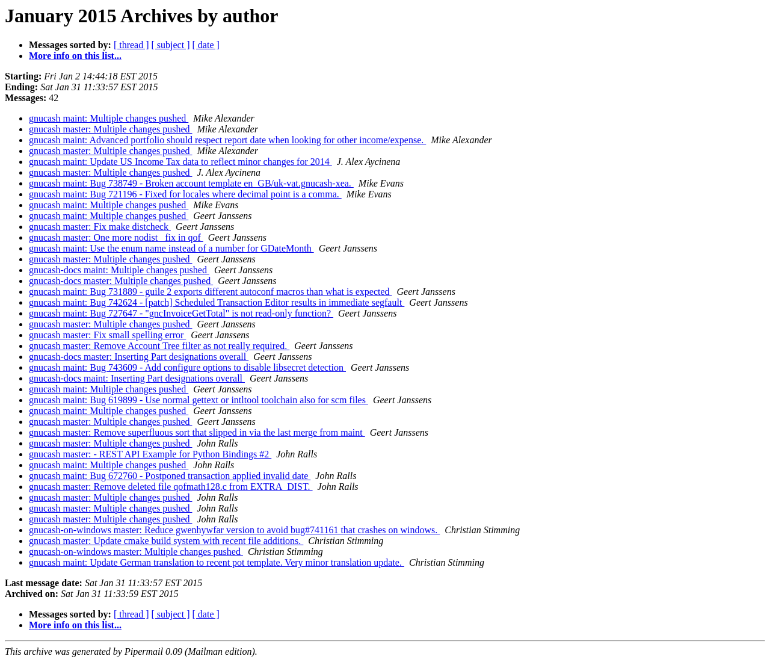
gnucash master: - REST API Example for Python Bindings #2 (150, 454)
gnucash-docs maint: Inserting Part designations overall (137, 378)
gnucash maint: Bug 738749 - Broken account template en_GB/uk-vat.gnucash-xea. (191, 183)
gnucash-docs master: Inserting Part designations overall (138, 356)
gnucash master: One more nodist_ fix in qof (116, 237)
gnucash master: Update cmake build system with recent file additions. (166, 541)
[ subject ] (171, 45)
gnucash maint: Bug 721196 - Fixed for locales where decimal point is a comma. (185, 194)
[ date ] (206, 45)
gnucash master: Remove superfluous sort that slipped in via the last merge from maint (197, 432)
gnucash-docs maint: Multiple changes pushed (119, 270)
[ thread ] (131, 45)
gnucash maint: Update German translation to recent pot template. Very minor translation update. (216, 562)
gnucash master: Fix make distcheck (100, 226)
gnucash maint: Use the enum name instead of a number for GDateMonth (171, 248)
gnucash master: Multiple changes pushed (110, 129)
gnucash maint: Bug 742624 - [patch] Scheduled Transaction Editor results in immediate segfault (216, 302)
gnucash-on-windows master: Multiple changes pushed (136, 551)
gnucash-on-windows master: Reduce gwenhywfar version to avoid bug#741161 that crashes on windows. (234, 530)
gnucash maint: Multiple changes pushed (108, 118)
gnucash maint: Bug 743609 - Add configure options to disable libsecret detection (187, 367)
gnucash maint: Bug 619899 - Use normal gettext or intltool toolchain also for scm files (198, 400)
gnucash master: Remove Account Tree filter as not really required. (159, 346)
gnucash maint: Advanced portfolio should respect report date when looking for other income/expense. (227, 140)
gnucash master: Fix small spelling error (107, 335)
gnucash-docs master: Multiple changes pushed (121, 281)
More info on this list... (75, 56)
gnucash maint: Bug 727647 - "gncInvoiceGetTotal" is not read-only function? (181, 313)
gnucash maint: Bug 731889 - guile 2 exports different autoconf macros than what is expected (210, 291)
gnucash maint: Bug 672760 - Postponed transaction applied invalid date (169, 476)
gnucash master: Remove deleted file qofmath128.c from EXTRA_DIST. (171, 486)
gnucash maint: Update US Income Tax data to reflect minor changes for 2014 (180, 161)
